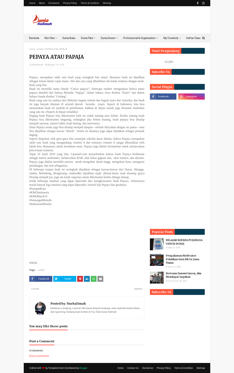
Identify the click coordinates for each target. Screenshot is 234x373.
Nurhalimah (38, 64)
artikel (40, 49)
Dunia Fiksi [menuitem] (87, 38)
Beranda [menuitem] (34, 38)
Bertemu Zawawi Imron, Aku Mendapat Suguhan (183, 275)
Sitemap (107, 3)
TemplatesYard (55, 368)
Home (32, 3)
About (42, 3)
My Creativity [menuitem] (170, 38)
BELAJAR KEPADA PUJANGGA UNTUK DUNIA (184, 242)
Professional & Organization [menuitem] (139, 38)
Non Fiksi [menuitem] (50, 38)
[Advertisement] (138, 20)
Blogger (83, 368)
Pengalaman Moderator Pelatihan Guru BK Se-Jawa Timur (182, 259)
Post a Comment (39, 356)
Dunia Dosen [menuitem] (108, 38)
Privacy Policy (70, 3)
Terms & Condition (90, 3)
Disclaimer (53, 3)
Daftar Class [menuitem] (193, 38)
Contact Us (133, 368)
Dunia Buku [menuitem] (69, 38)
